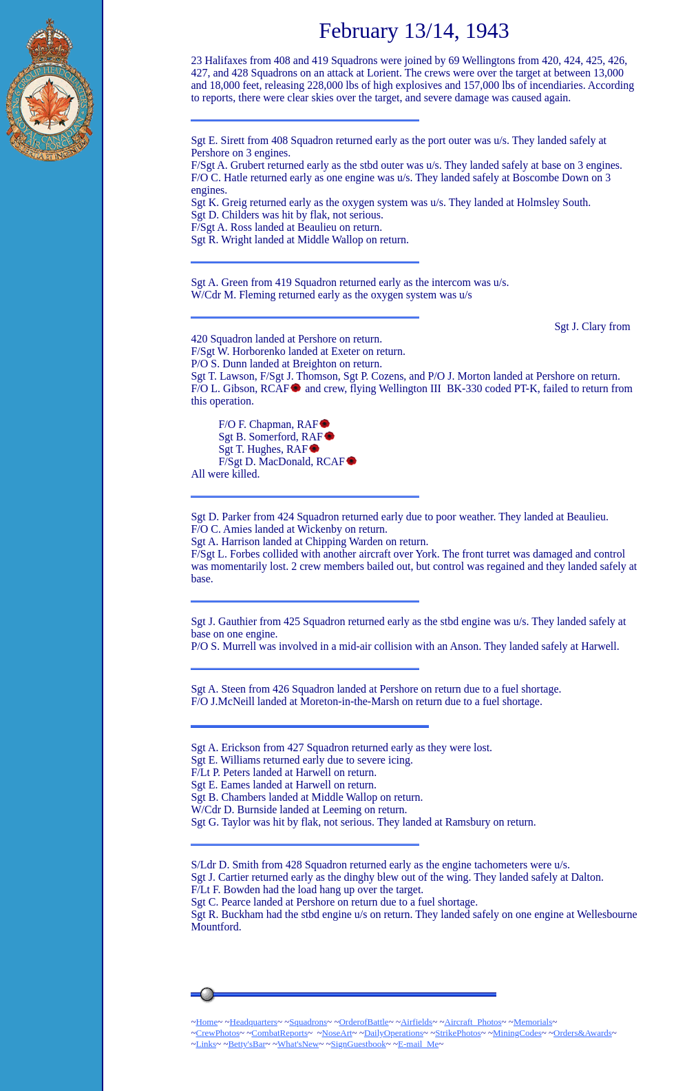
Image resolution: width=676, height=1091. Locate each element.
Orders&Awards (582, 1033)
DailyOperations (393, 1033)
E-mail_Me (418, 1044)
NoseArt (337, 1033)
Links (206, 1044)
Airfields (416, 1022)
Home (207, 1022)
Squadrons (308, 1022)
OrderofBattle (363, 1022)
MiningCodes (517, 1033)
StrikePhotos (457, 1033)
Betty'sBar (246, 1044)
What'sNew (298, 1044)
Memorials (533, 1022)
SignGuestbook (358, 1044)
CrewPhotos (218, 1033)
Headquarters (253, 1022)
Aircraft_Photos (473, 1022)
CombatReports (279, 1033)
